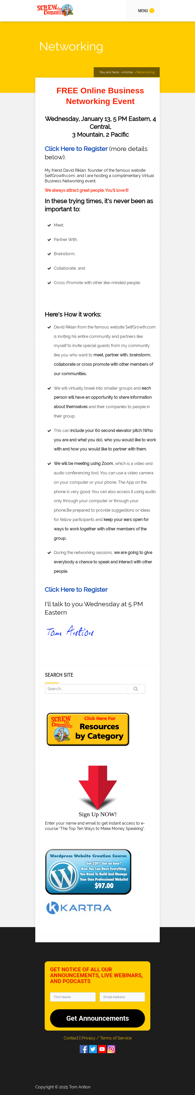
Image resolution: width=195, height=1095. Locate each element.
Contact (71, 1038)
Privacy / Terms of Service (107, 1038)
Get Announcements (97, 1018)
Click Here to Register (76, 148)
